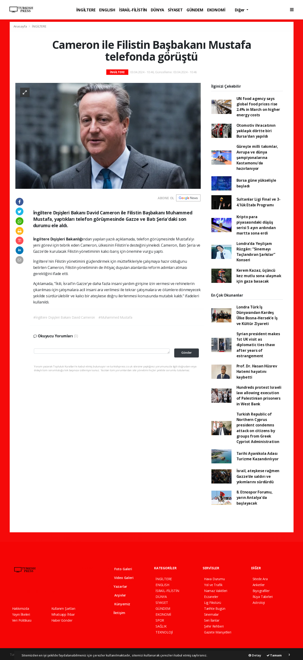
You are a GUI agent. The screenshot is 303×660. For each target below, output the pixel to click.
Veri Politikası (21, 620)
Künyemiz (118, 604)
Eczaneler (211, 596)
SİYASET (175, 10)
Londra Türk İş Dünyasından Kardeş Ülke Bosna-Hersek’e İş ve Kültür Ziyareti (257, 315)
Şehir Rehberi (214, 626)
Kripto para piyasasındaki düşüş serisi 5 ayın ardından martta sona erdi (256, 225)
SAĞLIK (161, 626)
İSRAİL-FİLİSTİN (133, 10)
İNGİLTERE (85, 10)
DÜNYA (157, 10)
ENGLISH (107, 10)
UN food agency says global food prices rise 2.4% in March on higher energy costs (258, 107)
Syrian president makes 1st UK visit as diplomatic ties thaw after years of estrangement (258, 344)
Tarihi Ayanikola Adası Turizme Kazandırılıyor (257, 456)
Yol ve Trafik (213, 585)
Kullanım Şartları (63, 608)
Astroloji (259, 602)
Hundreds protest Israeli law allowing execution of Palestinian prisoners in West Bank (258, 396)
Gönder (186, 353)
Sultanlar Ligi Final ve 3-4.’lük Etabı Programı (258, 202)
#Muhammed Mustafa (115, 317)
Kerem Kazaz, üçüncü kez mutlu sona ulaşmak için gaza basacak (258, 276)
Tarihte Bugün (214, 608)
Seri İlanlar (211, 620)
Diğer (240, 10)
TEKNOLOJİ (164, 632)
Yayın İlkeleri (21, 614)
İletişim (116, 612)
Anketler (259, 585)
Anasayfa (20, 26)
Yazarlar (117, 586)
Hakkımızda (20, 608)
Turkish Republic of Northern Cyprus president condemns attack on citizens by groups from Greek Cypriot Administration (257, 427)
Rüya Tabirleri (263, 596)
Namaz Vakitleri (215, 590)
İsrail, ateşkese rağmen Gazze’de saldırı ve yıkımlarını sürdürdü (258, 476)
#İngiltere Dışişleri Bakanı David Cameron (64, 317)
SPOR (160, 620)
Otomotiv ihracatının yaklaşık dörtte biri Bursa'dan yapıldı (256, 131)
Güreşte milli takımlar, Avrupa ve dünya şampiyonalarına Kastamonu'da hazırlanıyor (257, 157)
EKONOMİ (216, 10)
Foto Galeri (119, 569)
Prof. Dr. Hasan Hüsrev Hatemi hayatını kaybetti (256, 371)
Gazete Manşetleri (217, 632)
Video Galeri (120, 577)
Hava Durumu (214, 579)
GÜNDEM (195, 10)
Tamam (274, 655)
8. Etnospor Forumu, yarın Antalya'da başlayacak (254, 497)
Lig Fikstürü (212, 602)
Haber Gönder (61, 620)
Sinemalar (211, 614)
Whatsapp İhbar (63, 614)
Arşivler (116, 595)
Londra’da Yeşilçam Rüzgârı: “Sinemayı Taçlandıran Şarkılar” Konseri (255, 252)
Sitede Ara (260, 579)
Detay (255, 655)
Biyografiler (261, 590)
